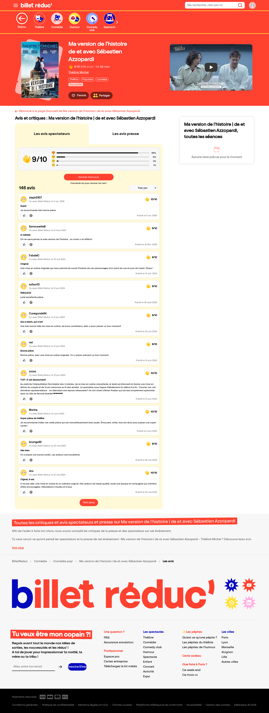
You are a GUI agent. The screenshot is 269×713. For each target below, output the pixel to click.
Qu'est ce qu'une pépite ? (199, 637)
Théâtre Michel (78, 72)
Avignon (227, 652)
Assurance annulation (118, 642)
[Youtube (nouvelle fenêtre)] (249, 585)
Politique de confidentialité (58, 704)
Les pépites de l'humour (198, 647)
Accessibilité (194, 704)
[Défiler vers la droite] (117, 22)
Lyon (225, 642)
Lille (224, 657)
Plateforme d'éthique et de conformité (159, 704)
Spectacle (150, 657)
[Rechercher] (240, 5)
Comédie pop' (63, 561)
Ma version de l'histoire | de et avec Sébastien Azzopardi (117, 561)
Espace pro (111, 656)
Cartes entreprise (116, 661)
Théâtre (148, 637)
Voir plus (18, 548)
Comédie (40, 561)
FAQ (106, 637)
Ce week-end (191, 670)
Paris (225, 637)
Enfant (147, 662)
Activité (148, 671)
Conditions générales (25, 704)
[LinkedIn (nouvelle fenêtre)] (249, 603)
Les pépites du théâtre (197, 642)
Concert (148, 667)
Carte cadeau (191, 656)
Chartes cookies (122, 704)
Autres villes (230, 662)
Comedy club (152, 647)
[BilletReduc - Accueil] (36, 5)
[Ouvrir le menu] (15, 5)
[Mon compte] (252, 5)
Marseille (228, 647)
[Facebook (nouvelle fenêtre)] (231, 585)
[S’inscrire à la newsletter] (77, 667)
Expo (146, 676)
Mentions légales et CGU (93, 704)
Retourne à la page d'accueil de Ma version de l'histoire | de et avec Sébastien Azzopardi (79, 111)
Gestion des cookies (218, 704)
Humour (148, 652)
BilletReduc (20, 561)
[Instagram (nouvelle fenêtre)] (231, 603)
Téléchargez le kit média (120, 666)
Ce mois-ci (190, 675)
